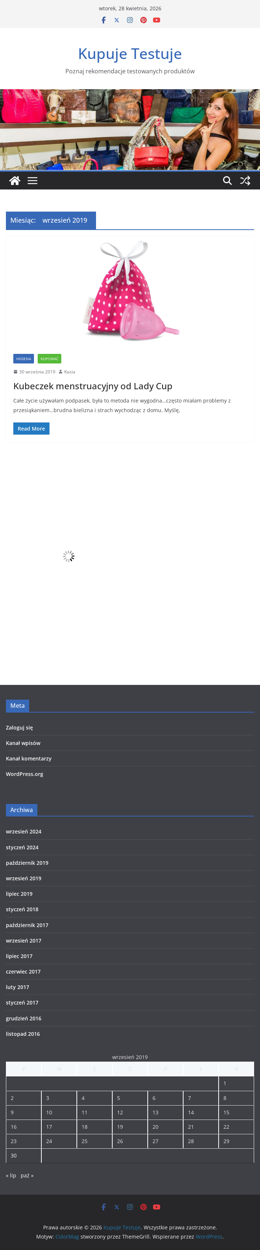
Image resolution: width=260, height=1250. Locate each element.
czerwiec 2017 (23, 971)
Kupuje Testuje (130, 53)
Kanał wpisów (23, 742)
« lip (11, 1175)
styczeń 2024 (22, 847)
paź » (27, 1175)
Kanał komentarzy (29, 758)
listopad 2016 (23, 1033)
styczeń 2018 (22, 909)
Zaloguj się (19, 727)
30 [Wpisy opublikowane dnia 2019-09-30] (14, 1155)
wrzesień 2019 (23, 878)
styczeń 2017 (22, 1002)
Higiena (23, 358)
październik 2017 (27, 925)
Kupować (49, 358)
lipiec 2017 (19, 956)
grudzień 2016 (23, 1018)
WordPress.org (24, 773)
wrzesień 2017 (23, 940)
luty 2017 (17, 986)
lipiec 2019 (19, 893)
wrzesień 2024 (23, 831)
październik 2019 (27, 862)
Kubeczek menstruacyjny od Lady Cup (92, 386)
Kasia (69, 372)
